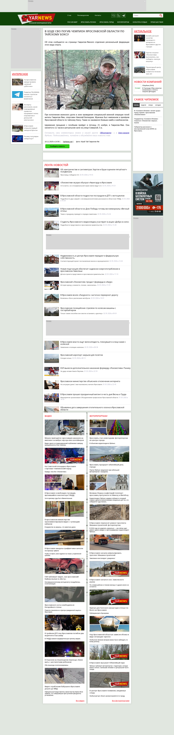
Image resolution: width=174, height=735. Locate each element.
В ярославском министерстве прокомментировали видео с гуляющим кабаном (62, 521)
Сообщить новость (57, 146)
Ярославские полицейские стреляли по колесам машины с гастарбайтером (88, 309)
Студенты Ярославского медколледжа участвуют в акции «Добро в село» (94, 222)
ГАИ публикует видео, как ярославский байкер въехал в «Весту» (62, 578)
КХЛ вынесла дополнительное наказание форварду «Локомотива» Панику (95, 368)
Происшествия (157, 22)
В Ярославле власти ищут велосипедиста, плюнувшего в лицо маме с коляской (93, 343)
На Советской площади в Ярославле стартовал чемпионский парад (60, 467)
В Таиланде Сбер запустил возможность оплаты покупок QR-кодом (152, 89)
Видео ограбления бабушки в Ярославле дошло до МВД (62, 687)
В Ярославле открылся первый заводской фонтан (31, 128)
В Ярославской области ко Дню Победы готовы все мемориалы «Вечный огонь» (94, 210)
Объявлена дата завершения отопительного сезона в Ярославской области (92, 408)
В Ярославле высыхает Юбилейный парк (107, 663)
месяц (136, 105)
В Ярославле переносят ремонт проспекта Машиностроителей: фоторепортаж (108, 524)
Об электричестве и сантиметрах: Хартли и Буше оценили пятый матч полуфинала (93, 170)
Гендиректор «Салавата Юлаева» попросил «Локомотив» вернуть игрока (146, 121)
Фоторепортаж (123, 22)
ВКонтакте (105, 133)
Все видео (80, 701)
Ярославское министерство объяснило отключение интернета (90, 381)
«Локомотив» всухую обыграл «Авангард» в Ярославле (86, 182)
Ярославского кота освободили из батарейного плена (59, 606)
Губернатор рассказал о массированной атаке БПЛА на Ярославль (145, 129)
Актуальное (143, 31)
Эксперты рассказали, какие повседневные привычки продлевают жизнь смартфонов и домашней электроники (31, 112)
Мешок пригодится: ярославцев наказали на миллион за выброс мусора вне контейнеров (64, 439)
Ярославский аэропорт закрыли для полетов (81, 355)
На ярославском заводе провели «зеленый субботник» (30, 83)
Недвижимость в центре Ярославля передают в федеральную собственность (89, 257)
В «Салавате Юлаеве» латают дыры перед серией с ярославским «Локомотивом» (147, 112)
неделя (143, 105)
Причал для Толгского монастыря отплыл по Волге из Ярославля (109, 609)
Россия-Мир (72, 22)
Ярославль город (107, 22)
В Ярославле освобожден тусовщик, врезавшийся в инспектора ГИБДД (60, 494)
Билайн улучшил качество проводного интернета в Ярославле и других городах (153, 41)
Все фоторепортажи (120, 701)
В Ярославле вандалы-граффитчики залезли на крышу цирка (64, 549)
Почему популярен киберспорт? (31, 137)
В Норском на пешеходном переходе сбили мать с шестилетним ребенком (64, 661)
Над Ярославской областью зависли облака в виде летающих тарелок (109, 635)
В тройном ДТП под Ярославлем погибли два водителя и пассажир (64, 634)
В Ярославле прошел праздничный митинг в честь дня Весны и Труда (93, 394)
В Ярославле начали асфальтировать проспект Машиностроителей (105, 554)
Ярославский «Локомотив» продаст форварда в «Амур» (86, 282)
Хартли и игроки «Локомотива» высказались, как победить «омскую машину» (153, 56)
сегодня (158, 105)
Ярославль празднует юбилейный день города (106, 466)
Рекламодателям (83, 15)
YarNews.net (67, 142)
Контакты (98, 15)
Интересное (20, 74)
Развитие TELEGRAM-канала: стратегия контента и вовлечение (32, 95)
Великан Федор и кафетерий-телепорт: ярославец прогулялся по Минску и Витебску (109, 494)
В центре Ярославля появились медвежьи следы (108, 691)
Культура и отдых (140, 22)
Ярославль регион (88, 22)
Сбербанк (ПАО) (148, 85)
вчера (151, 105)
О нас (69, 15)
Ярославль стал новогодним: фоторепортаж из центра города (109, 439)
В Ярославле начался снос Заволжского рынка (107, 580)
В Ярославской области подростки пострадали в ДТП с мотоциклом (92, 196)
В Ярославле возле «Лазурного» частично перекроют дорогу (89, 295)
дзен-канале (123, 133)
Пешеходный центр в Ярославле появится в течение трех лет (153, 70)
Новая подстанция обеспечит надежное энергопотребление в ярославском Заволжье (90, 270)
